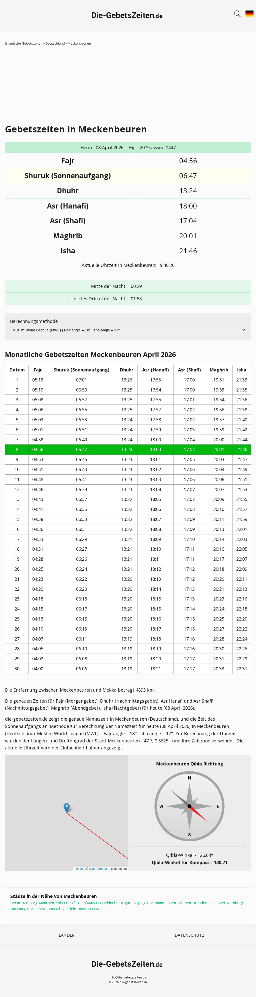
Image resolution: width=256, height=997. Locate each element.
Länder (66, 935)
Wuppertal (51, 908)
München (46, 902)
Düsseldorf (105, 902)
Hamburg (29, 902)
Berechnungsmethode (34, 321)
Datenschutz (189, 935)
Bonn (82, 908)
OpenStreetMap (99, 869)
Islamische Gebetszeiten (23, 43)
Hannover (217, 902)
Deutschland (55, 43)
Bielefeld (68, 908)
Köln (59, 902)
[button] (67, 808)
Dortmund (155, 902)
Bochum (34, 908)
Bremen (184, 902)
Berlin (15, 902)
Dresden (199, 902)
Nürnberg (235, 902)
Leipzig (139, 902)
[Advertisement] (128, 84)
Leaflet (79, 869)
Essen (171, 902)
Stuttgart (124, 902)
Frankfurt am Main (79, 902)
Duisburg (18, 908)
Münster (95, 908)
